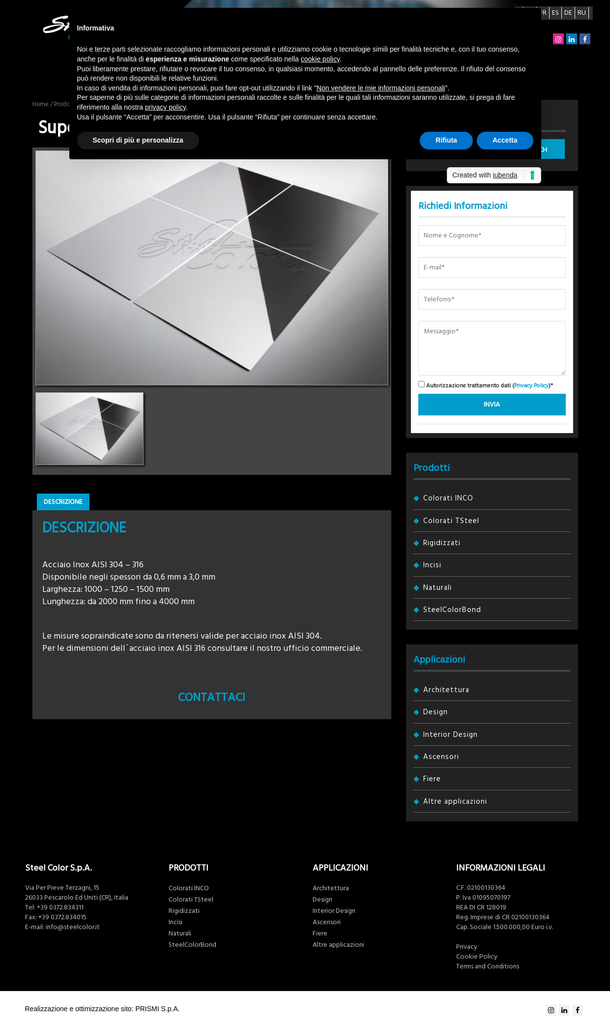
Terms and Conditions (487, 966)
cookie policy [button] (320, 59)
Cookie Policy (476, 957)
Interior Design (450, 735)
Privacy (466, 947)
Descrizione (63, 502)
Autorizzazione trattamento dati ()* (485, 385)
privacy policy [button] (165, 107)
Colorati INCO (448, 498)
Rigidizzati (442, 543)
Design (435, 712)
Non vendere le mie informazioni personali (381, 88)
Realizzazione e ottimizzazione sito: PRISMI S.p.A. (102, 1009)
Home (40, 104)
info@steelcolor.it (73, 927)
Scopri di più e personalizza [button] (138, 140)
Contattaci (211, 697)
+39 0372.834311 (60, 907)
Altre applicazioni (455, 801)
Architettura (446, 690)
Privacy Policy (531, 385)
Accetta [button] (505, 140)
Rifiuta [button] (446, 140)
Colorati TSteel (451, 521)
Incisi (432, 565)
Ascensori (441, 757)
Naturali (437, 588)
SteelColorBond (452, 610)
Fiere (432, 779)
